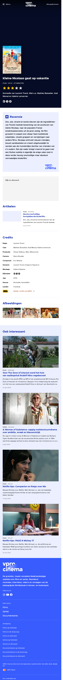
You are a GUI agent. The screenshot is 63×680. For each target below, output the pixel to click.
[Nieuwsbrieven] (52, 4)
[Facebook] (11, 594)
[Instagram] (4, 594)
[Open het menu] (6, 4)
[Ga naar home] (31, 4)
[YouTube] (7, 594)
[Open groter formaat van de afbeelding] (12, 313)
